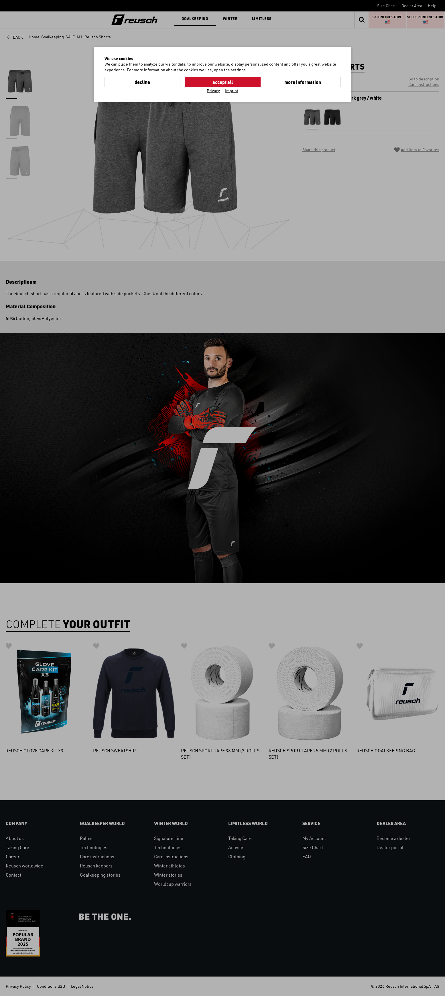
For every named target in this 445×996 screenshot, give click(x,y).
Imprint (231, 90)
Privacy (213, 90)
